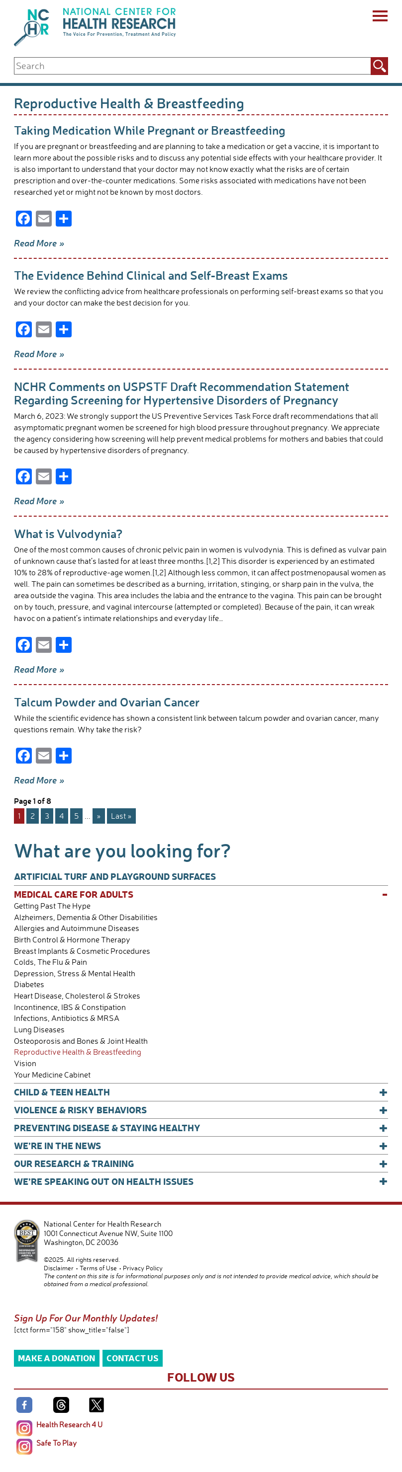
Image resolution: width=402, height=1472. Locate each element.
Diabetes (29, 984)
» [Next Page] (99, 816)
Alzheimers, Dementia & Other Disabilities (86, 917)
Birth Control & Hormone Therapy (72, 939)
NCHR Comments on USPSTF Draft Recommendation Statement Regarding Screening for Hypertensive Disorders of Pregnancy (181, 393)
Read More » (39, 243)
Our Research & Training (201, 1163)
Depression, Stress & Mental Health (74, 973)
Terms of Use (98, 1268)
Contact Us (132, 1357)
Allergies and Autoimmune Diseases (76, 928)
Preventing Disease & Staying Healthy (201, 1127)
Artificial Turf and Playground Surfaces (115, 876)
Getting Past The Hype (52, 906)
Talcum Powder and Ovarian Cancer (107, 701)
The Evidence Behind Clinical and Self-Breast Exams (151, 275)
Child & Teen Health (201, 1091)
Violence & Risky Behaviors (201, 1109)
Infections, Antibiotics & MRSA (66, 1018)
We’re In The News (201, 1145)
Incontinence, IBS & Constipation (70, 1007)
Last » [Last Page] (121, 816)
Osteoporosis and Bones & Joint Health (81, 1041)
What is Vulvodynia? (68, 533)
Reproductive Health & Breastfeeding (77, 1052)
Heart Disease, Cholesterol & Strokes (77, 996)
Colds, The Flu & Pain (50, 962)
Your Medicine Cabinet (52, 1075)
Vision (25, 1063)
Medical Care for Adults (201, 894)
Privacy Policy (143, 1268)
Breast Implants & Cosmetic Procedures (82, 951)
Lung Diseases (39, 1029)
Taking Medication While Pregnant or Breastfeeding (149, 130)
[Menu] (379, 17)
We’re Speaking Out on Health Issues (201, 1181)
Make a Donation (56, 1357)
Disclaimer (59, 1268)
